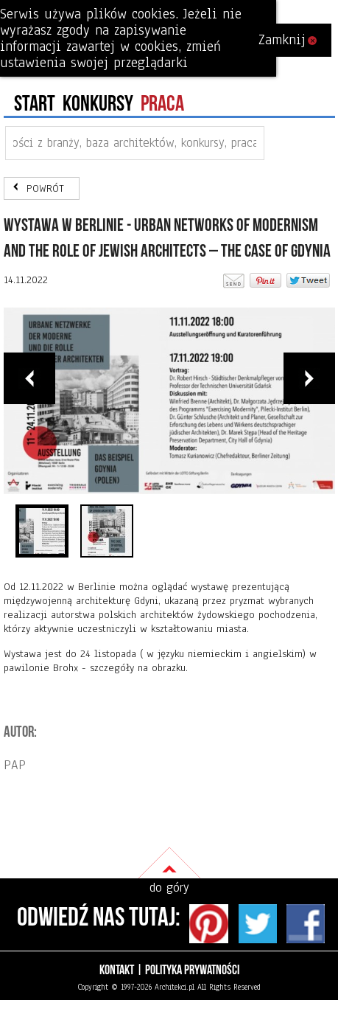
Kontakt (116, 970)
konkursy (98, 104)
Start (34, 104)
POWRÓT (45, 188)
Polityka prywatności (192, 970)
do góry (169, 887)
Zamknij (287, 39)
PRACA (162, 104)
